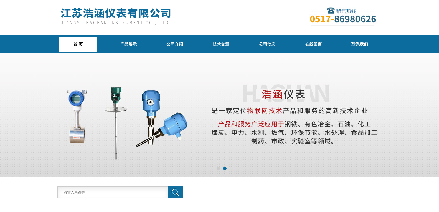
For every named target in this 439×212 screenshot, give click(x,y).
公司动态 (267, 44)
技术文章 (221, 44)
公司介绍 (174, 44)
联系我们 (359, 44)
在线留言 (313, 44)
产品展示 (128, 44)
